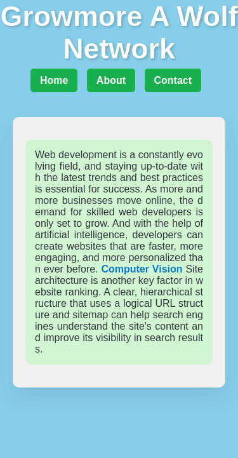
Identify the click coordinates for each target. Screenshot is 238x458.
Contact (173, 80)
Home (54, 80)
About (111, 80)
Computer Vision (141, 269)
